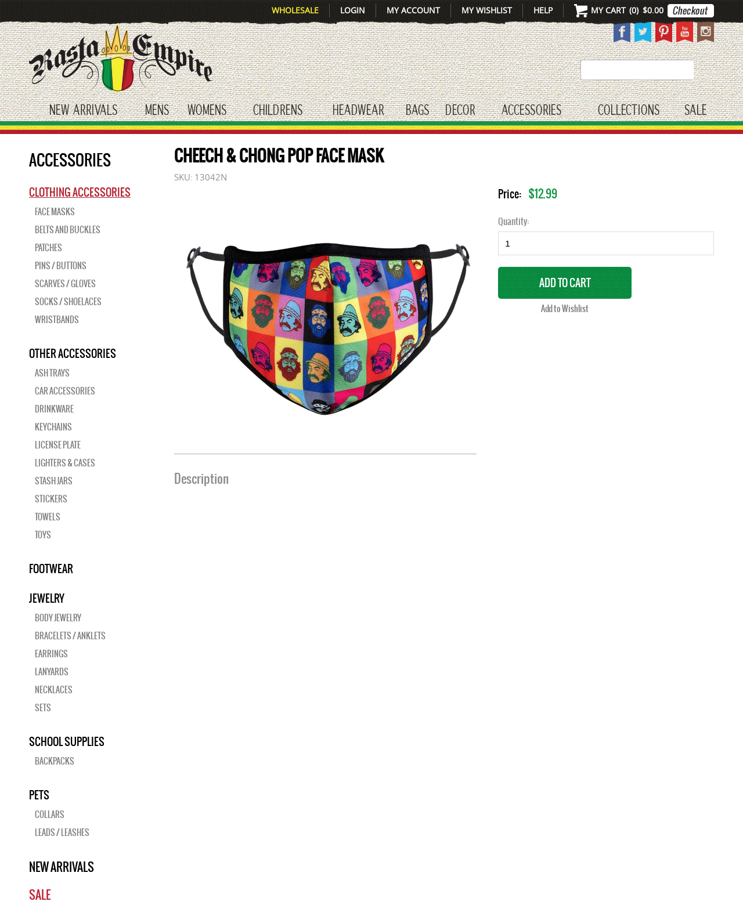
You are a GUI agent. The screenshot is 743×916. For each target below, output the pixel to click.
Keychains (53, 427)
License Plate (58, 445)
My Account (413, 10)
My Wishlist (486, 10)
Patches (48, 247)
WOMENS (206, 111)
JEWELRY (46, 598)
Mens (157, 111)
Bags (417, 111)
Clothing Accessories (80, 192)
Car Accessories (65, 391)
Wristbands (57, 319)
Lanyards (51, 671)
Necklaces (54, 689)
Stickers (51, 499)
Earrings (51, 653)
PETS (39, 795)
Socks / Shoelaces (68, 301)
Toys (43, 534)
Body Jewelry (58, 617)
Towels (47, 517)
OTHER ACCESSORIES (72, 353)
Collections (628, 111)
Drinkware (54, 409)
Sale (695, 111)
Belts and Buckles (67, 229)
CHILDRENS (277, 111)
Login (352, 10)
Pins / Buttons (60, 265)
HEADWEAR (358, 111)
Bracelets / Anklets (70, 635)
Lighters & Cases (65, 463)
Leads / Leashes (62, 832)
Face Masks (55, 211)
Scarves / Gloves (65, 283)
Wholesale (295, 10)
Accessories (531, 111)
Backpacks (54, 761)
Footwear (51, 568)
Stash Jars (54, 481)
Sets (43, 707)
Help (543, 10)
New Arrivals (83, 111)
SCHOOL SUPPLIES (66, 741)
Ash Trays (52, 373)
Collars (49, 814)
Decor (460, 111)
